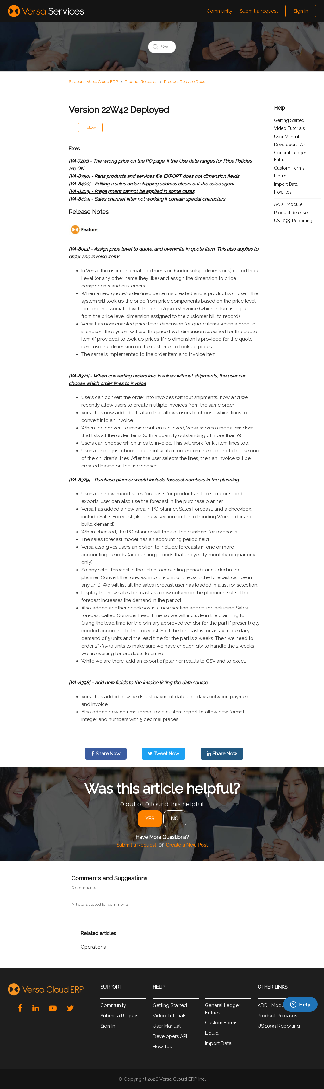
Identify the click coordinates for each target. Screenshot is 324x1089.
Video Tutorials (289, 128)
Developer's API (290, 144)
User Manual (286, 136)
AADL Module (288, 204)
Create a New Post (187, 845)
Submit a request (259, 11)
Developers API (170, 1036)
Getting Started (289, 120)
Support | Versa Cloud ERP (93, 81)
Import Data (286, 184)
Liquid (280, 175)
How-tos (283, 192)
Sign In (107, 1026)
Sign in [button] (300, 11)
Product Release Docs (184, 81)
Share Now (105, 754)
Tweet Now (163, 754)
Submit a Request (136, 845)
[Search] (162, 47)
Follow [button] (90, 127)
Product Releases (141, 81)
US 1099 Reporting (293, 220)
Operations (93, 947)
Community (219, 11)
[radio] (150, 818)
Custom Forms (289, 168)
